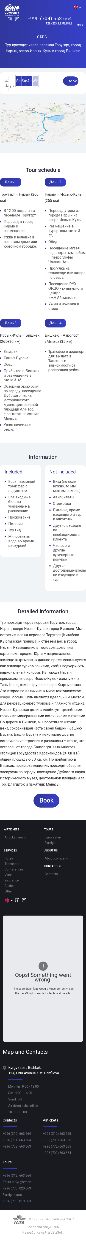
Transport (12, 864)
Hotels (9, 858)
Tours (48, 829)
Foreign (50, 843)
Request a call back (59, 23)
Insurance (12, 880)
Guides (9, 886)
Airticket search (16, 837)
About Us (51, 850)
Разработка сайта (36, 1232)
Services (10, 850)
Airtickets (11, 829)
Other (9, 891)
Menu (80, 25)
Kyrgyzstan (53, 837)
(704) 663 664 (50, 19)
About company (56, 858)
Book (72, 81)
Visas (8, 875)
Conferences (14, 869)
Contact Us (52, 866)
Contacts (51, 874)
